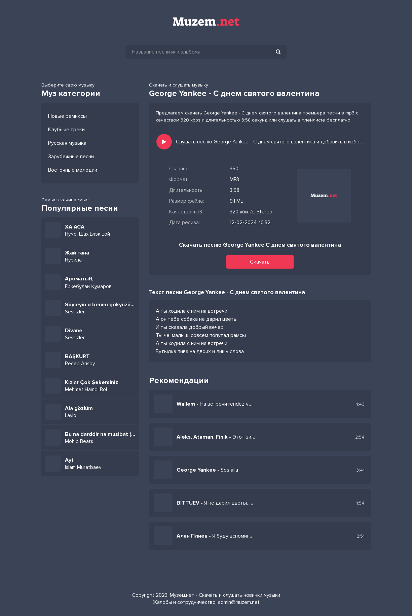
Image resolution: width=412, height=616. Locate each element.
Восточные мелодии (72, 170)
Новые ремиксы (67, 116)
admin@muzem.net (239, 602)
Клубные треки (66, 129)
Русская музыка (67, 143)
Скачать (260, 262)
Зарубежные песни (71, 156)
